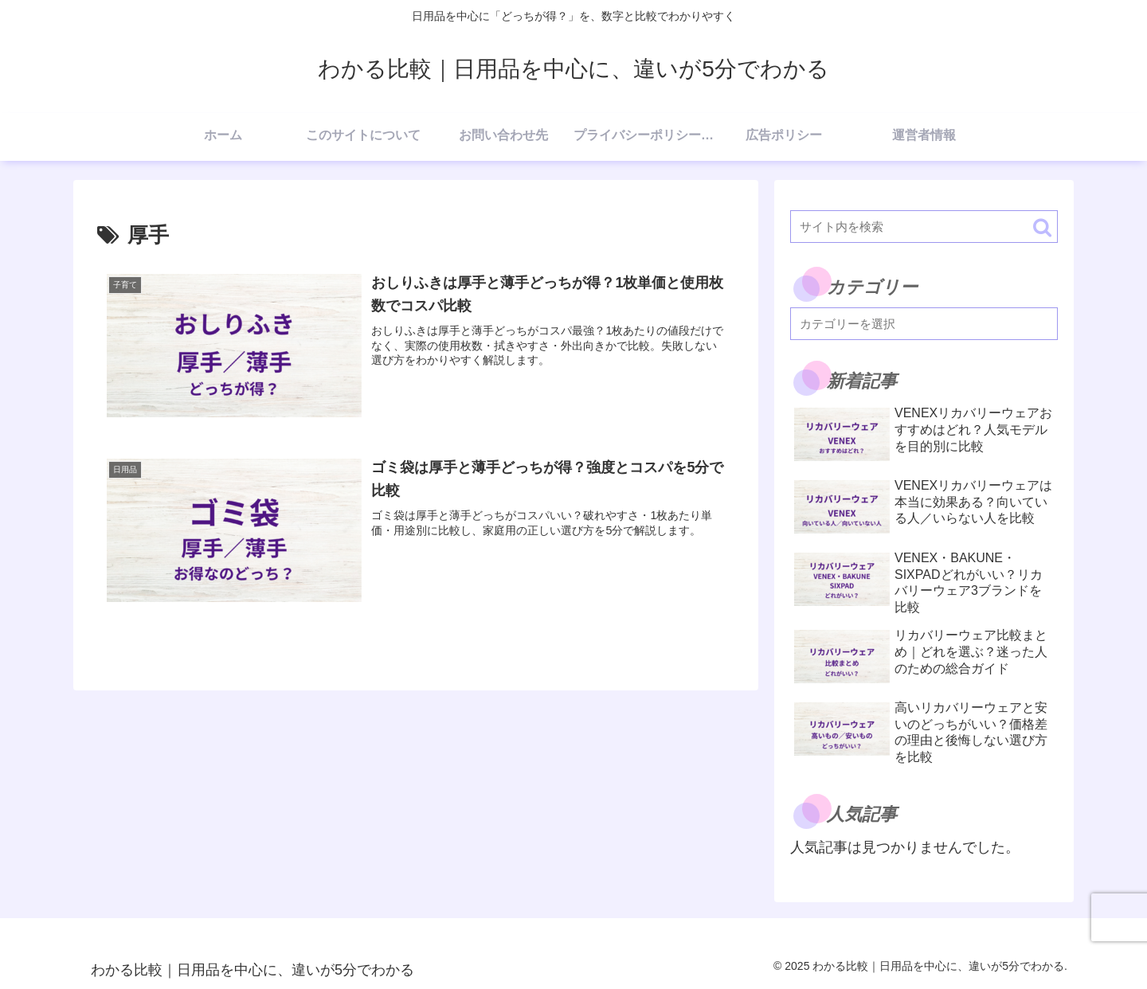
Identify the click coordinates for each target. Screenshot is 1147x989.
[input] (924, 226)
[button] (1042, 227)
